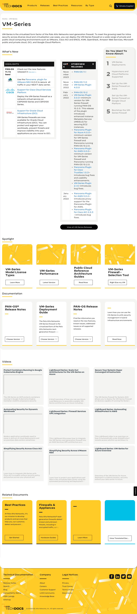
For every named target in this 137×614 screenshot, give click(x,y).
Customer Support (48, 590)
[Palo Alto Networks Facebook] (111, 578)
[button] (14, 282)
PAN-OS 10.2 (80, 92)
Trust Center (67, 586)
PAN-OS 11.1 (32, 72)
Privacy (65, 583)
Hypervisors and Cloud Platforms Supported (120, 74)
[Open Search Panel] (111, 6)
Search (7, 586)
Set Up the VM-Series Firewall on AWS (121, 86)
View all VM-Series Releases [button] (79, 227)
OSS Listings (9, 596)
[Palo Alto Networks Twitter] (123, 578)
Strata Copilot (125, 6)
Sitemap (7, 600)
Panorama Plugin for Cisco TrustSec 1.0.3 (83, 170)
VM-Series (13, 19)
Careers (43, 586)
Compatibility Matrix (12, 593)
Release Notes (10, 583)
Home (4, 19)
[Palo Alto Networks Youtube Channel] (129, 578)
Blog (5, 590)
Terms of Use (68, 590)
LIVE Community (47, 593)
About (42, 583)
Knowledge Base (47, 596)
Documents (67, 593)
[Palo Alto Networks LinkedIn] (117, 578)
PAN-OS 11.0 (80, 82)
